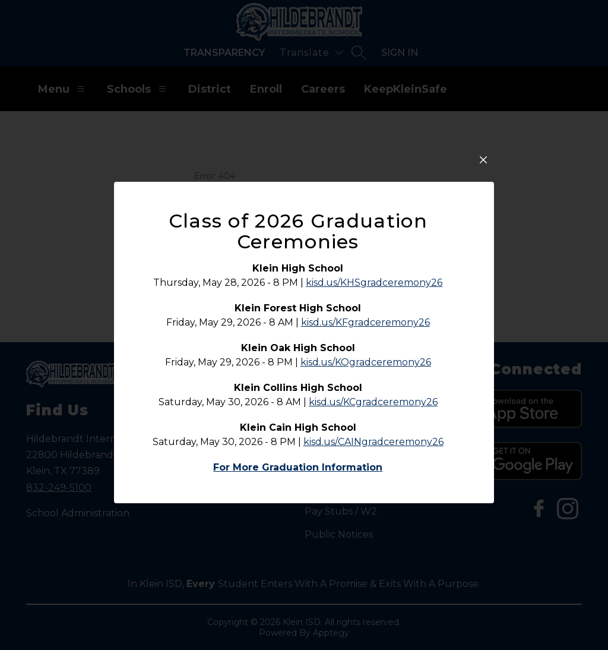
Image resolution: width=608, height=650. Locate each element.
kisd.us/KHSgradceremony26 (374, 293)
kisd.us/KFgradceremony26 (365, 333)
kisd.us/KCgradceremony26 (373, 412)
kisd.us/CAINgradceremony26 (373, 452)
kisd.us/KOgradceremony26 (365, 372)
